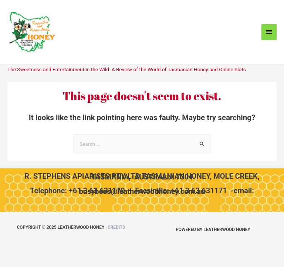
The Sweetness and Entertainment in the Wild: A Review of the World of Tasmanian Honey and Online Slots (126, 69)
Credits (116, 227)
